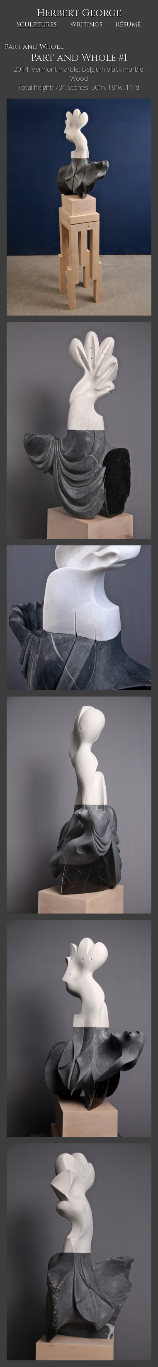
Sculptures (37, 24)
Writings (86, 24)
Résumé (128, 24)
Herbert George (79, 13)
